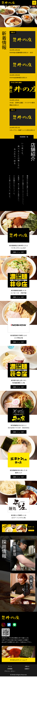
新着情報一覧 (24, 137)
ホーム (10, 680)
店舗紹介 (27, 682)
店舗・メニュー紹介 (18, 252)
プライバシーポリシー (9, 685)
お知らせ (27, 680)
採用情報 (10, 682)
